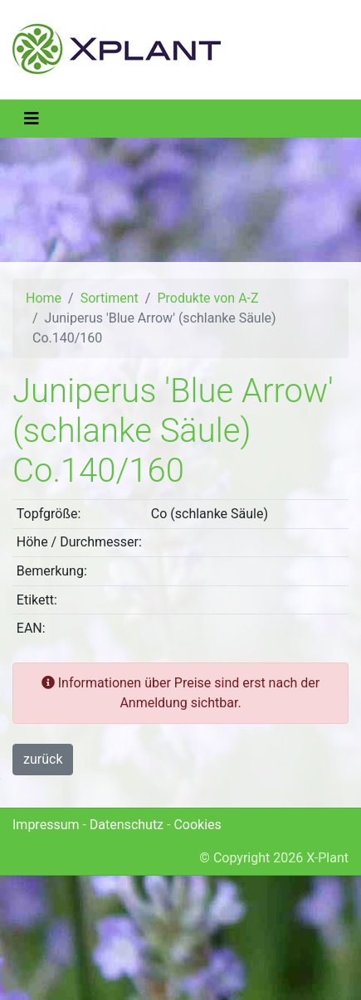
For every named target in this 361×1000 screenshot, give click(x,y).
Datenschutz (126, 825)
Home (43, 298)
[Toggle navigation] (31, 118)
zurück (42, 759)
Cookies (197, 825)
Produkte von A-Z (207, 298)
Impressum (46, 825)
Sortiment (109, 298)
